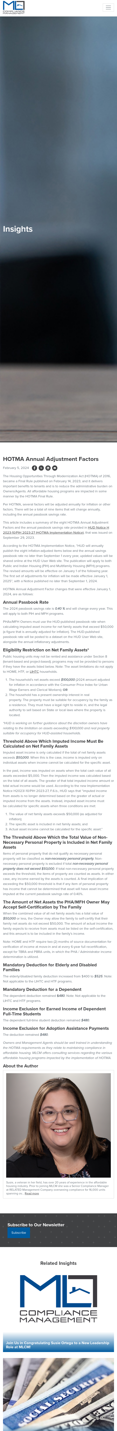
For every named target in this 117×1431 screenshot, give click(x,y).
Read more (32, 1193)
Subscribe (18, 1232)
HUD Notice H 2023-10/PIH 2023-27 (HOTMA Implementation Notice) (56, 530)
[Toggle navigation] (108, 7)
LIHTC (34, 671)
